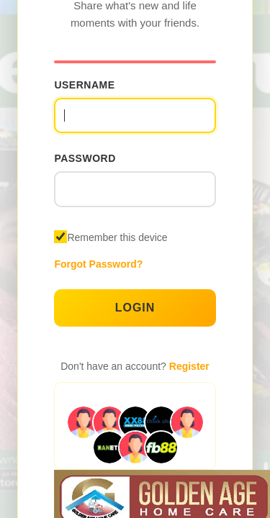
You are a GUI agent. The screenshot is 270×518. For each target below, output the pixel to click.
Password (84, 158)
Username (84, 85)
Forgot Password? (98, 264)
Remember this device (117, 237)
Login (135, 307)
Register (189, 366)
